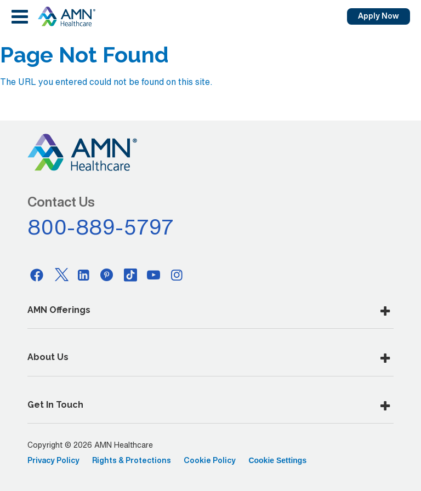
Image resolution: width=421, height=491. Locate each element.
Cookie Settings (277, 460)
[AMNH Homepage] (66, 16)
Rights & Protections (131, 460)
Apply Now (378, 16)
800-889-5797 (100, 226)
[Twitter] (60, 274)
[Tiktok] (130, 274)
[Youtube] (153, 274)
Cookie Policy (210, 460)
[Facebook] (36, 274)
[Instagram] (177, 274)
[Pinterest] (107, 274)
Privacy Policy (53, 460)
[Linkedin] (84, 274)
